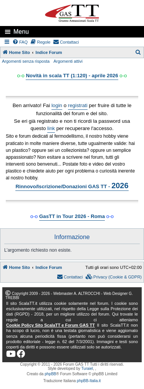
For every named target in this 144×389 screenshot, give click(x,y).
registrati (78, 105)
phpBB (50, 374)
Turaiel (87, 368)
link (51, 128)
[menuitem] (20, 42)
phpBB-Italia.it (89, 381)
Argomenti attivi (68, 61)
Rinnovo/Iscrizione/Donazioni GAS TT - (71, 185)
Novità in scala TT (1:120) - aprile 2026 (72, 75)
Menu (21, 31)
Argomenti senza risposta (26, 61)
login (56, 105)
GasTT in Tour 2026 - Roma (72, 216)
